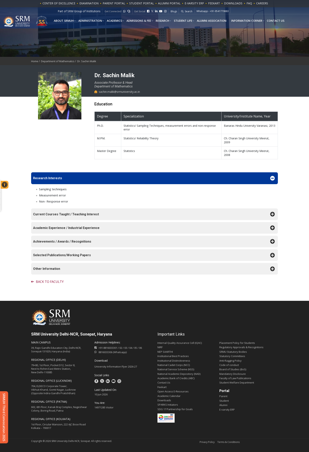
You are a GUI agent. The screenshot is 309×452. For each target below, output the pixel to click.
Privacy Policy (207, 442)
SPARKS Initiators (167, 404)
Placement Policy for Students (237, 343)
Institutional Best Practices (173, 356)
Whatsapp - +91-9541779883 (212, 11)
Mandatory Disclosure (232, 374)
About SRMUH (63, 21)
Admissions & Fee (137, 21)
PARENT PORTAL (114, 3)
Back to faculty (47, 281)
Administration (89, 21)
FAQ (249, 3)
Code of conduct (229, 365)
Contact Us (273, 21)
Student (224, 400)
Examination (89, 3)
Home (34, 61)
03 (125, 348)
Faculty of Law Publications (235, 378)
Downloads (233, 3)
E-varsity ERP (227, 409)
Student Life (181, 21)
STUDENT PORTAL (141, 3)
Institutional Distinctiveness (173, 360)
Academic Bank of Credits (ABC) (176, 378)
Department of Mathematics (57, 61)
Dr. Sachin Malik (86, 61)
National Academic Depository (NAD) (178, 374)
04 (130, 348)
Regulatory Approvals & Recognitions (241, 347)
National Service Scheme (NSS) (175, 369)
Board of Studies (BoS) (232, 369)
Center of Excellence (59, 3)
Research (161, 21)
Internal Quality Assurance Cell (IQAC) (179, 343)
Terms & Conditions (228, 442)
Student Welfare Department (236, 382)
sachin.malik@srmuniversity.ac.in (117, 92)
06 (140, 348)
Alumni (223, 405)
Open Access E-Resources (173, 391)
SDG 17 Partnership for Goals (175, 409)
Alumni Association (210, 21)
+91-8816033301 (108, 348)
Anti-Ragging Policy (230, 360)
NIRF (160, 347)
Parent (223, 396)
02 (120, 348)
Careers (262, 3)
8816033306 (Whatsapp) (110, 352)
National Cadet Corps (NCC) (173, 365)
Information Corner (244, 21)
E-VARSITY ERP (194, 3)
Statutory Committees (232, 356)
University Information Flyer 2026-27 (115, 366)
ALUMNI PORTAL (169, 3)
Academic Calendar (169, 396)
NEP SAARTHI (165, 352)
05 (135, 348)
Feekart (214, 3)
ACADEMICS (113, 21)
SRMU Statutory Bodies (233, 352)
